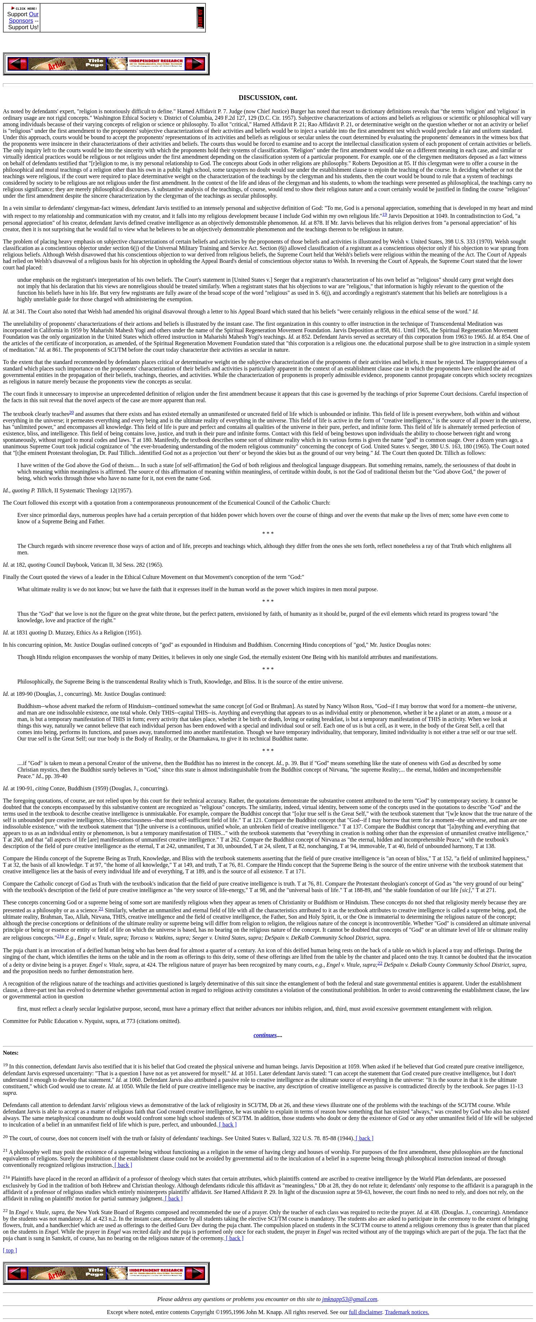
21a (60, 936)
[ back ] (227, 1124)
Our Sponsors (24, 17)
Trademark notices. (407, 1312)
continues (264, 1035)
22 (380, 963)
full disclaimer (365, 1312)
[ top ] (10, 1250)
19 (384, 214)
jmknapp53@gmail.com (349, 1299)
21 (101, 908)
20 (71, 412)
